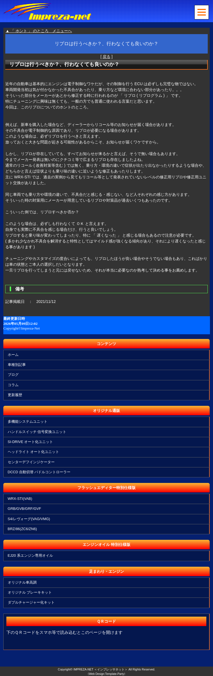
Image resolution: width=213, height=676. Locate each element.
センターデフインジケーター (31, 462)
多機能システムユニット (27, 421)
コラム (13, 385)
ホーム (13, 355)
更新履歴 (15, 395)
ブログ (13, 375)
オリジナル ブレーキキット (30, 592)
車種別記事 (17, 365)
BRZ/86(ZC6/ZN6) (22, 529)
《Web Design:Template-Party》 (106, 673)
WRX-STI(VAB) (20, 499)
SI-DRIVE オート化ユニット (30, 442)
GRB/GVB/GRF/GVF (24, 509)
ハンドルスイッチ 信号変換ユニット (37, 432)
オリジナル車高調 (22, 582)
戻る (106, 56)
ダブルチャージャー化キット (31, 602)
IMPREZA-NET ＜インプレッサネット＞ (100, 669)
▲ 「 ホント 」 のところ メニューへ (39, 31)
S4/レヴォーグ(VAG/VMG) (29, 519)
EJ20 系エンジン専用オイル (30, 555)
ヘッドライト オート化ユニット (33, 452)
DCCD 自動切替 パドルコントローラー (39, 472)
